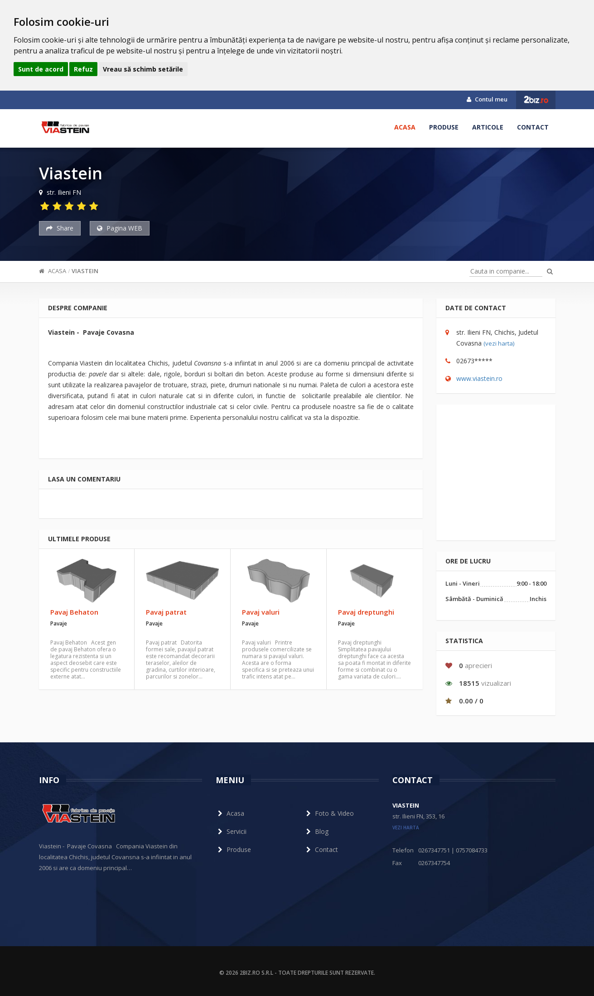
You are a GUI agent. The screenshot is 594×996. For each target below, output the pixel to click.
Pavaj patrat (166, 612)
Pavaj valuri (261, 612)
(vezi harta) (498, 343)
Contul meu (487, 99)
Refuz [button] (83, 69)
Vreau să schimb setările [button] (143, 69)
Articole (487, 127)
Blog (316, 831)
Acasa (404, 127)
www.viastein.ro (479, 378)
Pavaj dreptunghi (366, 612)
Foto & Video (329, 813)
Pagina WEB (119, 228)
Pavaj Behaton (74, 612)
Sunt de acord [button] (40, 69)
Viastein (85, 271)
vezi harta (405, 827)
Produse (444, 127)
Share (59, 228)
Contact (533, 127)
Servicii (231, 831)
